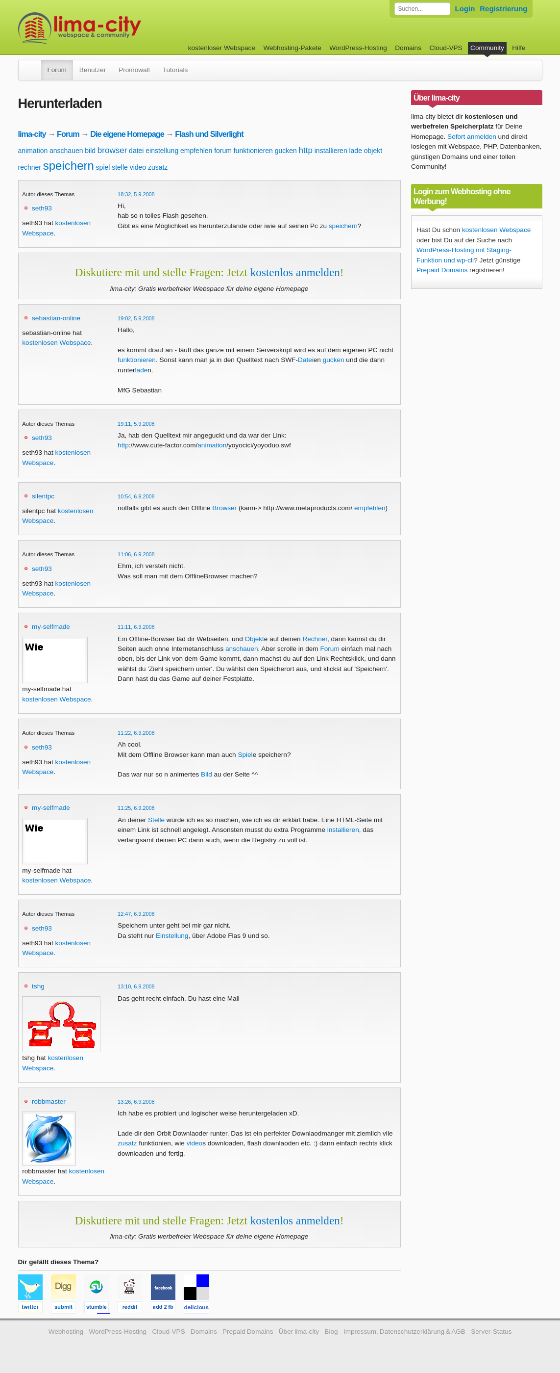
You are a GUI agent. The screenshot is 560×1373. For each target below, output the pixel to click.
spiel (103, 167)
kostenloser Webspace (221, 48)
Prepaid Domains (441, 270)
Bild (206, 774)
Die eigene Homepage (127, 134)
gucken (286, 151)
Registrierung (503, 8)
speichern (68, 165)
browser (112, 150)
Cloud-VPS (445, 48)
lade (355, 151)
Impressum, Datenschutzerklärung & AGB (404, 1331)
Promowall (134, 70)
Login (465, 8)
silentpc (43, 496)
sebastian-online (56, 318)
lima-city (32, 134)
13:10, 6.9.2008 (136, 986)
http (306, 150)
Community (487, 48)
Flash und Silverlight (209, 134)
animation (33, 151)
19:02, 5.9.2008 (136, 318)
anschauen (66, 151)
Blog (331, 1331)
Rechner (314, 639)
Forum (57, 70)
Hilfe (518, 48)
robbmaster (49, 1101)
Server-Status (491, 1331)
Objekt (254, 639)
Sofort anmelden (471, 136)
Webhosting (66, 1331)
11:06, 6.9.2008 (136, 554)
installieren (331, 151)
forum (223, 151)
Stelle (156, 820)
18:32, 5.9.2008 (136, 194)
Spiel (245, 754)
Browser (224, 508)
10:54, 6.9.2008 (136, 496)
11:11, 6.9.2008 (136, 627)
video (138, 167)
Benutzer (92, 70)
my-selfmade (51, 626)
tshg (38, 986)
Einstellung (172, 935)
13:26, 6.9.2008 (136, 1102)
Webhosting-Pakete (292, 48)
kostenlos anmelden (295, 272)
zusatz (158, 167)
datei (136, 151)
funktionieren (253, 151)
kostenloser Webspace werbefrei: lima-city (116, 28)
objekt (373, 151)
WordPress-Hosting (358, 48)
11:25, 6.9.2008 (136, 808)
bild (90, 151)
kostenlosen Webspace (56, 342)
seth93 (42, 208)
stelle (120, 167)
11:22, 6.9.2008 (136, 733)
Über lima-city (299, 1331)
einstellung (162, 151)
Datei (306, 359)
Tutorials (175, 70)
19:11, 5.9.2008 (136, 424)
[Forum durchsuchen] (422, 8)
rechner (29, 167)
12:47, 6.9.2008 (136, 914)
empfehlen (196, 151)
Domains (408, 48)
